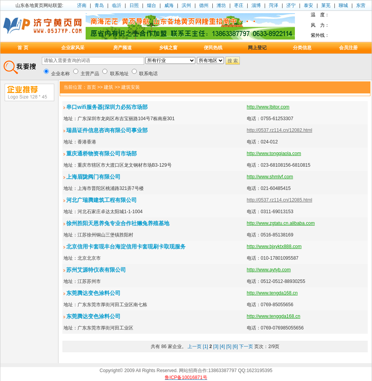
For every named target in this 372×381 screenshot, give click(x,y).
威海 (169, 5)
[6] (235, 346)
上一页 (195, 346)
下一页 (246, 346)
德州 (203, 5)
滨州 (186, 5)
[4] (222, 346)
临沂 (116, 5)
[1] (205, 346)
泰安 (308, 5)
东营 (360, 5)
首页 (91, 87)
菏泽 (273, 5)
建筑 (108, 87)
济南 (81, 5)
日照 (134, 5)
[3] (215, 346)
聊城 (343, 5)
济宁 (291, 5)
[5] (228, 346)
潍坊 (221, 5)
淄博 (256, 5)
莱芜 (326, 5)
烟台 (151, 5)
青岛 (99, 5)
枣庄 (238, 5)
